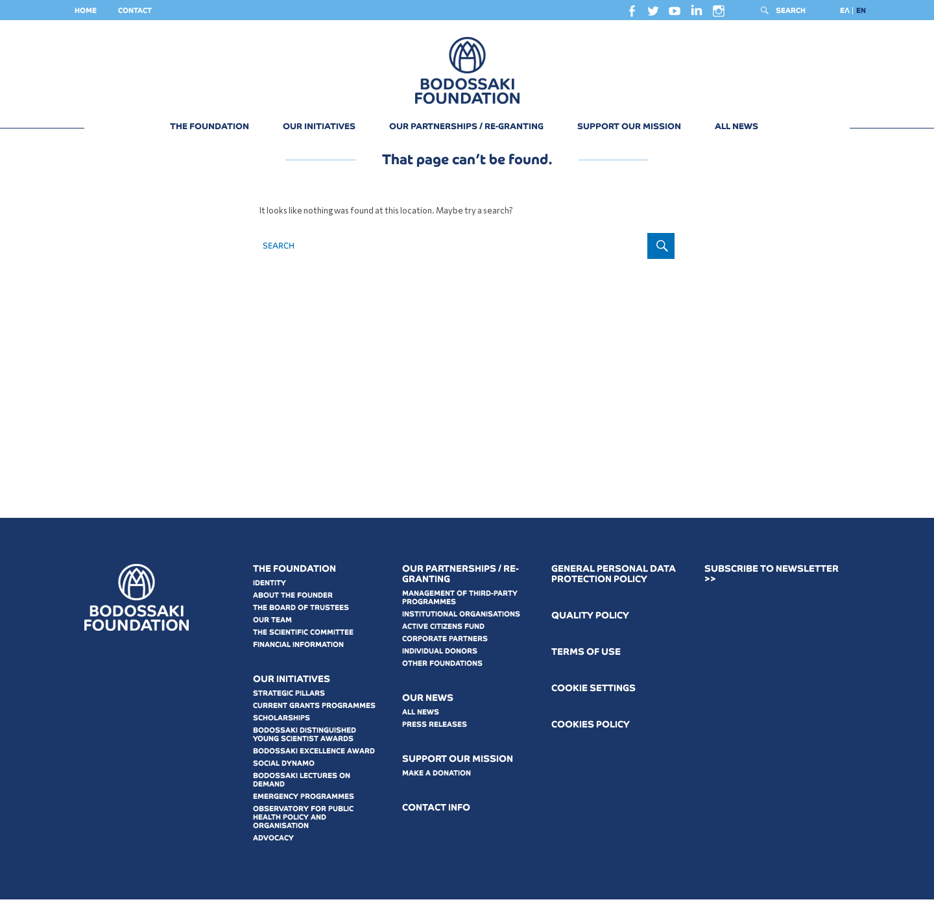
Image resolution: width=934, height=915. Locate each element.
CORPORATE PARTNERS (445, 654)
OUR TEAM (272, 635)
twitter (653, 14)
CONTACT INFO (436, 823)
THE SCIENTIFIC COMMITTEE (303, 647)
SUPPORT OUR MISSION (629, 126)
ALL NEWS (736, 126)
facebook (631, 14)
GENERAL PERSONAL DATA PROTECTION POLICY (613, 589)
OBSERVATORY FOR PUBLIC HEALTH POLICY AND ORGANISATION (303, 833)
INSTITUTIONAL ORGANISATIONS (461, 629)
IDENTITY (269, 598)
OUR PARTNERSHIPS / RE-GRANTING (466, 126)
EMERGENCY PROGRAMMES (303, 811)
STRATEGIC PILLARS (289, 708)
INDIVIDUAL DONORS (439, 666)
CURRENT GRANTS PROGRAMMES (314, 721)
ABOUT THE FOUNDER (293, 610)
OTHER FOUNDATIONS (442, 678)
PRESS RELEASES (434, 739)
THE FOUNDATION (209, 126)
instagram (718, 14)
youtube (674, 14)
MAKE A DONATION (436, 788)
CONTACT (135, 10)
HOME (86, 10)
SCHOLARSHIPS (281, 733)
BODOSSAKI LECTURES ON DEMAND (301, 795)
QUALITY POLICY (590, 631)
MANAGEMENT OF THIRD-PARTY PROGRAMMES (460, 613)
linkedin (696, 13)
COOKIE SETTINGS (593, 703)
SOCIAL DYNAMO (284, 778)
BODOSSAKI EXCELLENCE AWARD (314, 766)
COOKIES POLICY (590, 740)
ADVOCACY (273, 853)
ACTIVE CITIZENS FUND (443, 641)
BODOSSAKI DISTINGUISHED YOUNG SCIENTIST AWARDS (304, 750)
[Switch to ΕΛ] (845, 11)
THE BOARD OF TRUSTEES (301, 623)
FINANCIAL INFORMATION (298, 660)
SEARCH (791, 10)
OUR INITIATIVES (319, 126)
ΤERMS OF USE (586, 667)
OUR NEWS (427, 713)
